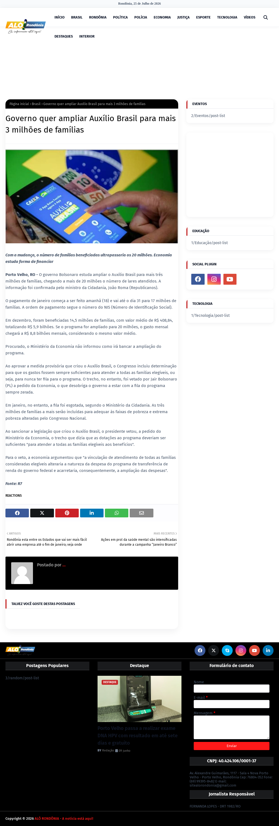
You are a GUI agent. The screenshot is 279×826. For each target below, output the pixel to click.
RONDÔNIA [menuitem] (98, 17)
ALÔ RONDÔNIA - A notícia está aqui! (64, 818)
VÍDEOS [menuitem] (249, 17)
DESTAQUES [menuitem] (63, 36)
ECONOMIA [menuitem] (162, 17)
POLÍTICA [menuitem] (120, 17)
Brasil (36, 104)
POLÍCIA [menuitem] (140, 17)
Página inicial (19, 104)
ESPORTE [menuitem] (203, 17)
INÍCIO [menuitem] (59, 17)
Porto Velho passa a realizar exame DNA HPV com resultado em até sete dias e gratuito (138, 735)
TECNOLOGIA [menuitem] (227, 17)
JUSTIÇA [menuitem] (183, 17)
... (63, 564)
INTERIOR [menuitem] (87, 36)
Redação (108, 750)
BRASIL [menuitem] (77, 17)
